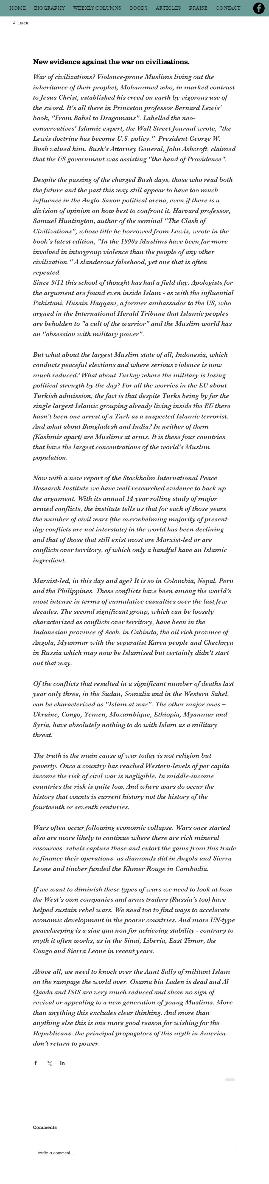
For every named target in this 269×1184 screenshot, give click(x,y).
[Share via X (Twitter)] (49, 1063)
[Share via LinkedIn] (62, 1063)
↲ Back (20, 23)
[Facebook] (259, 8)
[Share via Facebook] (35, 1063)
